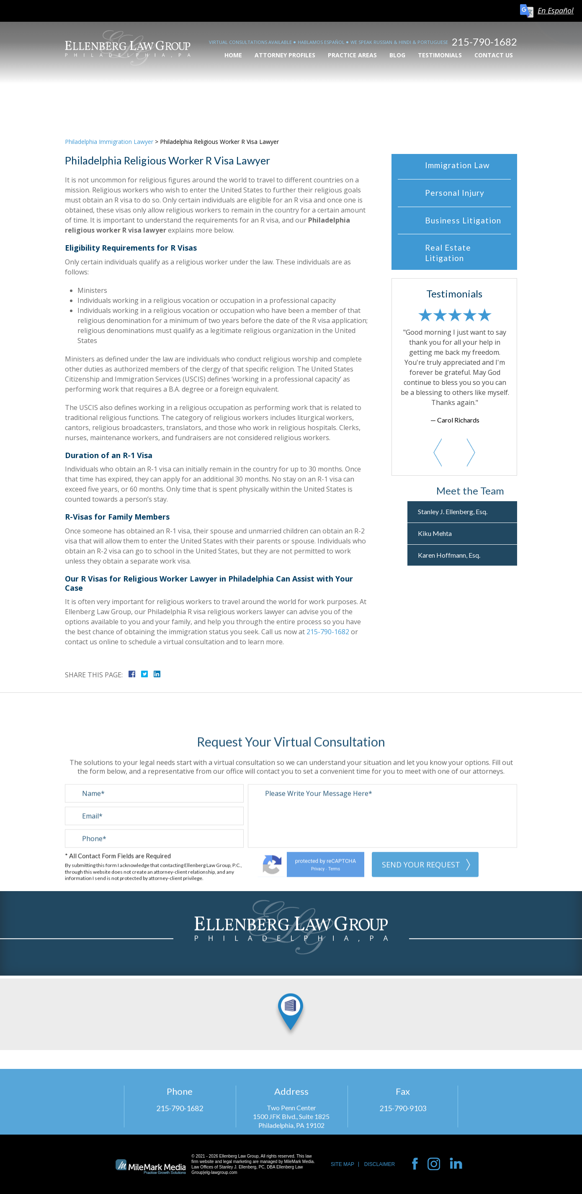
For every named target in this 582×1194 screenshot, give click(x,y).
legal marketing (237, 1161)
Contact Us (493, 55)
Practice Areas (352, 55)
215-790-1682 (484, 42)
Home (233, 55)
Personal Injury (454, 192)
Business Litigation (463, 220)
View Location (291, 978)
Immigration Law (457, 165)
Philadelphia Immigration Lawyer (109, 142)
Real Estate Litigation (448, 253)
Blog (397, 55)
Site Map (342, 1164)
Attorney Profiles (285, 55)
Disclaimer (379, 1164)
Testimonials (440, 55)
